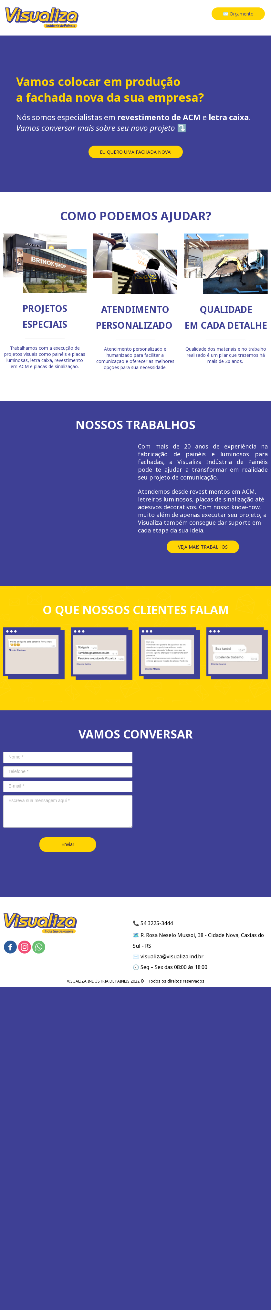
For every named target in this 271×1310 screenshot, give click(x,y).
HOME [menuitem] (144, 15)
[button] (238, 13)
